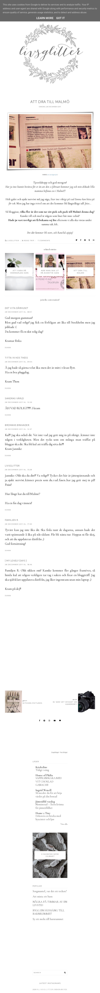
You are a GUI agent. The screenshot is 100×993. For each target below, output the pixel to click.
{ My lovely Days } (16, 560)
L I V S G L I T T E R (45, 989)
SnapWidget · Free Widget (59, 752)
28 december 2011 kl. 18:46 (18, 564)
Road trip (29, 240)
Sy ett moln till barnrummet (48, 919)
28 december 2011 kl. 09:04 (18, 362)
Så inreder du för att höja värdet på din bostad (49, 794)
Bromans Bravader (17, 425)
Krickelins (41, 767)
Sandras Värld (14, 398)
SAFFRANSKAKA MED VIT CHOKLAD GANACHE (49, 781)
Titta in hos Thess (16, 357)
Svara (8, 347)
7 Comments (44, 240)
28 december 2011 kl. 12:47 (18, 429)
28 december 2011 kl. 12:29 (18, 402)
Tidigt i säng (42, 770)
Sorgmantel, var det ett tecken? (50, 891)
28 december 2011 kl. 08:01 (18, 312)
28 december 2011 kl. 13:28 (18, 470)
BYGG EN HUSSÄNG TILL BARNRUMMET (48, 912)
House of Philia (44, 775)
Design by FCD (60, 989)
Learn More (44, 18)
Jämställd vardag (45, 801)
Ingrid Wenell (43, 790)
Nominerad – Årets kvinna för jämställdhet (50, 806)
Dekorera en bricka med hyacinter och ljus (48, 817)
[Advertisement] (52, 659)
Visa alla (64, 824)
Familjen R (11, 520)
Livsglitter (12, 465)
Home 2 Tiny (43, 813)
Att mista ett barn (42, 896)
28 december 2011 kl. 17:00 (18, 524)
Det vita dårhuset (16, 308)
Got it (60, 18)
